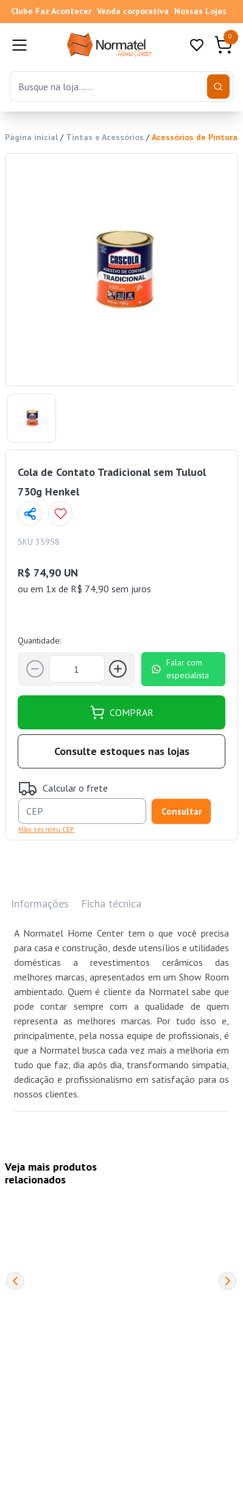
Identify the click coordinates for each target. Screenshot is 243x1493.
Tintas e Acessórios (105, 137)
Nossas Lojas (200, 10)
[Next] (228, 1281)
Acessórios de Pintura (195, 137)
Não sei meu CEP (46, 829)
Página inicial (31, 137)
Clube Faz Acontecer (51, 10)
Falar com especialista (180, 669)
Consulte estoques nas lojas (121, 751)
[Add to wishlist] (60, 514)
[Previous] (15, 1281)
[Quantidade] (77, 669)
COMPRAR (121, 712)
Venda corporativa (133, 10)
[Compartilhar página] (30, 514)
